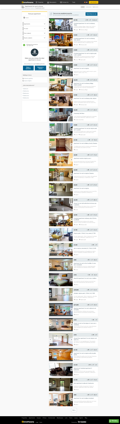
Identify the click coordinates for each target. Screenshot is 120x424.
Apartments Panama (29, 8)
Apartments (34, 24)
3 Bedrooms (26, 93)
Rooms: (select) (34, 38)
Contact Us (65, 2)
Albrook (77, 314)
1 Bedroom (25, 88)
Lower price (89, 7)
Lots (66, 418)
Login (37, 422)
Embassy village (84, 29)
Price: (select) (34, 33)
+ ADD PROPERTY (93, 2)
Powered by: (74, 422)
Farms (70, 418)
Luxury (76, 418)
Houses (39, 418)
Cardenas (77, 359)
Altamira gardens (28, 78)
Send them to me (91, 14)
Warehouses (60, 418)
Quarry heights (28, 80)
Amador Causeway (79, 119)
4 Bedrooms (26, 95)
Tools (73, 2)
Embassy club (83, 44)
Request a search (40, 68)
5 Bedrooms (26, 98)
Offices (44, 418)
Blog (86, 418)
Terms (40, 422)
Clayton (76, 29)
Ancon (76, 59)
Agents (81, 418)
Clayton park (82, 59)
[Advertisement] (34, 111)
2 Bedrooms (26, 91)
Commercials (51, 418)
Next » (74, 410)
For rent (34, 28)
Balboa (76, 284)
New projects (53, 2)
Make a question (28, 68)
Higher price (95, 7)
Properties (40, 2)
